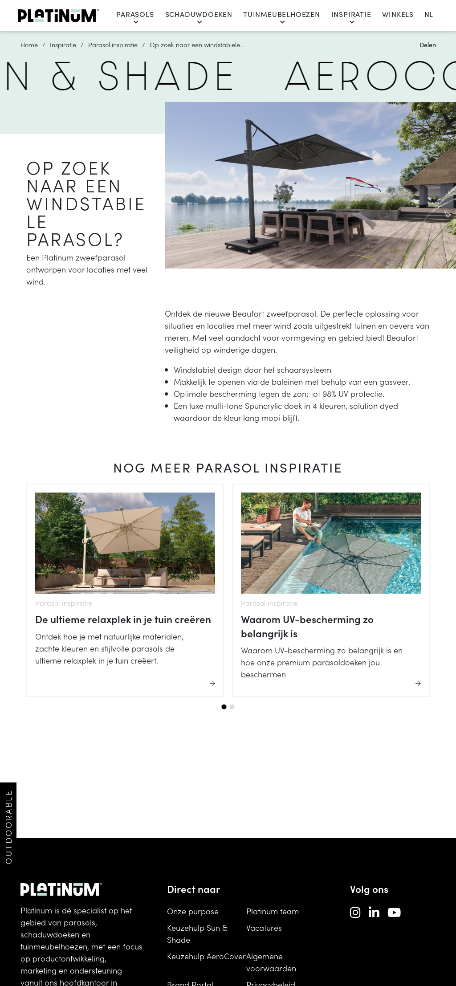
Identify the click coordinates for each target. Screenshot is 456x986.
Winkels (398, 14)
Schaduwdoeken (198, 17)
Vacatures (264, 927)
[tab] (223, 707)
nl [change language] (428, 14)
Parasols (135, 17)
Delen (427, 44)
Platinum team (272, 911)
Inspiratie (351, 17)
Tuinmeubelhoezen (281, 17)
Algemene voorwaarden (271, 962)
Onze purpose (193, 911)
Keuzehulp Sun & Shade (197, 933)
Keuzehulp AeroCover (206, 956)
